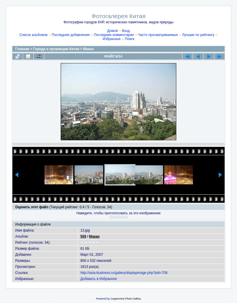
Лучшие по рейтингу (198, 35)
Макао (88, 49)
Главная (22, 49)
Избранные (112, 39)
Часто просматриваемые (158, 35)
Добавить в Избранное (99, 279)
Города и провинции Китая (56, 49)
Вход (126, 31)
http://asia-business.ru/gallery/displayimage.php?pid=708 (124, 273)
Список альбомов (33, 35)
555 (83, 236)
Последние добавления (71, 35)
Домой (112, 31)
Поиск (129, 39)
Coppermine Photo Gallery (125, 298)
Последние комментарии (114, 35)
